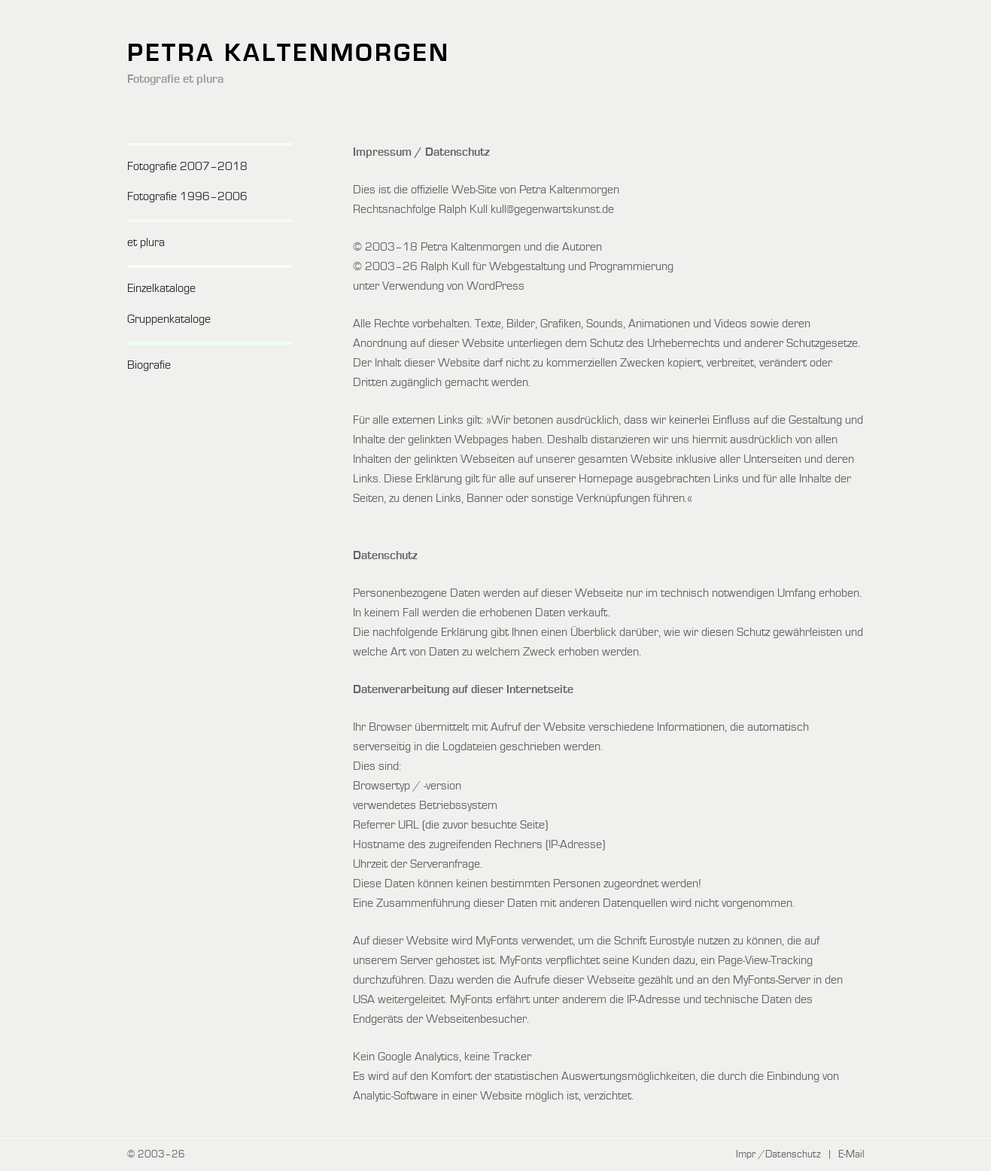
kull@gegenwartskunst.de (552, 210)
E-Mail (851, 1154)
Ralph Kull (445, 267)
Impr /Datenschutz (778, 1154)
